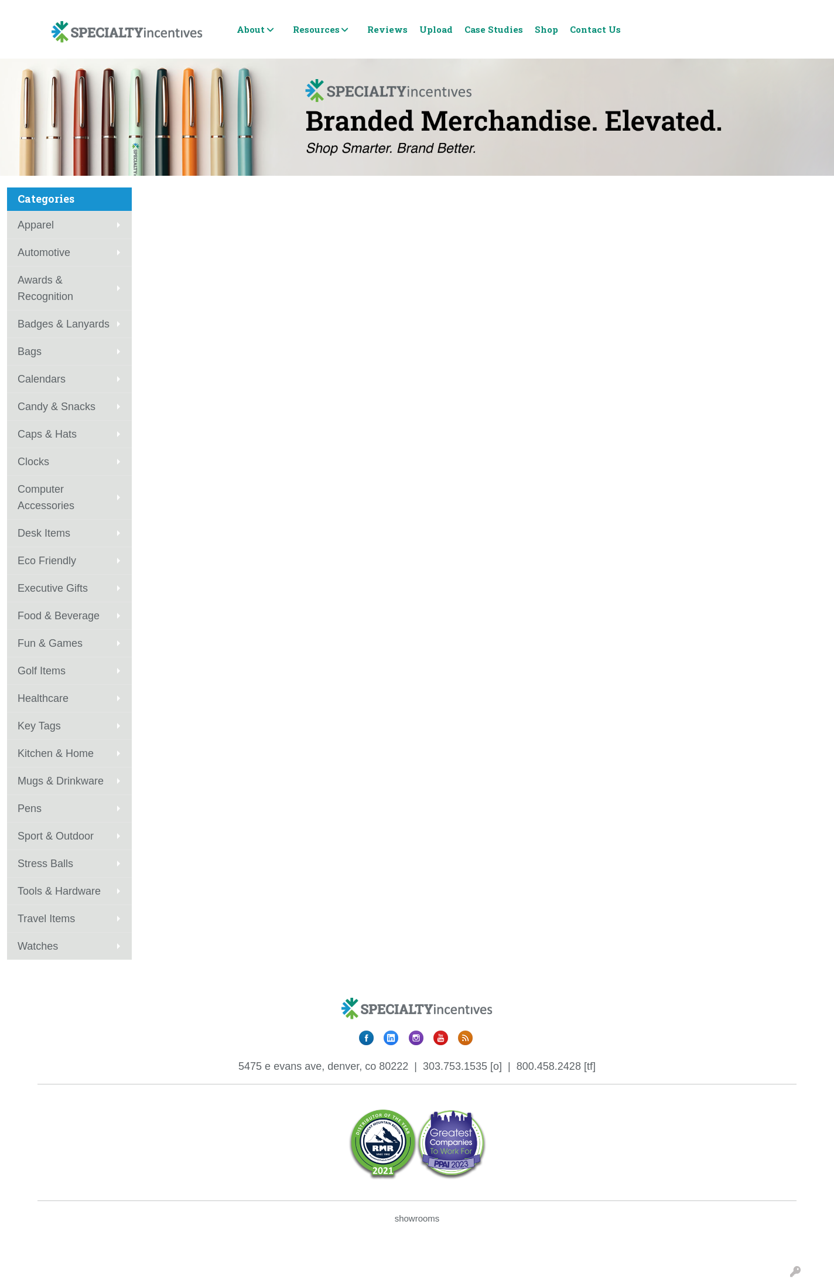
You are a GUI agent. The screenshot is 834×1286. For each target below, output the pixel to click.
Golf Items (42, 671)
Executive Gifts (53, 588)
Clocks (33, 462)
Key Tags (39, 726)
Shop (546, 29)
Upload (436, 29)
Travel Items (46, 919)
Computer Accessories (46, 497)
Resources (316, 29)
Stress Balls (45, 863)
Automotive (44, 252)
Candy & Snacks (56, 406)
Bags (30, 351)
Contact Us (595, 29)
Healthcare (43, 698)
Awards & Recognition (45, 288)
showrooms (417, 1218)
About (251, 29)
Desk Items (44, 533)
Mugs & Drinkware (61, 781)
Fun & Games (50, 643)
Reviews (387, 29)
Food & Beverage (59, 616)
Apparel (36, 225)
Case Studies (493, 29)
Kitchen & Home (56, 753)
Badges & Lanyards (64, 324)
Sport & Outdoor (56, 836)
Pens (30, 808)
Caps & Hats (47, 434)
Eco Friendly (47, 561)
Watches (38, 946)
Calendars (42, 379)
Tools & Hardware (59, 891)
